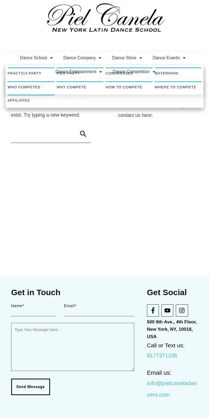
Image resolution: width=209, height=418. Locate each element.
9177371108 (162, 355)
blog (178, 184)
